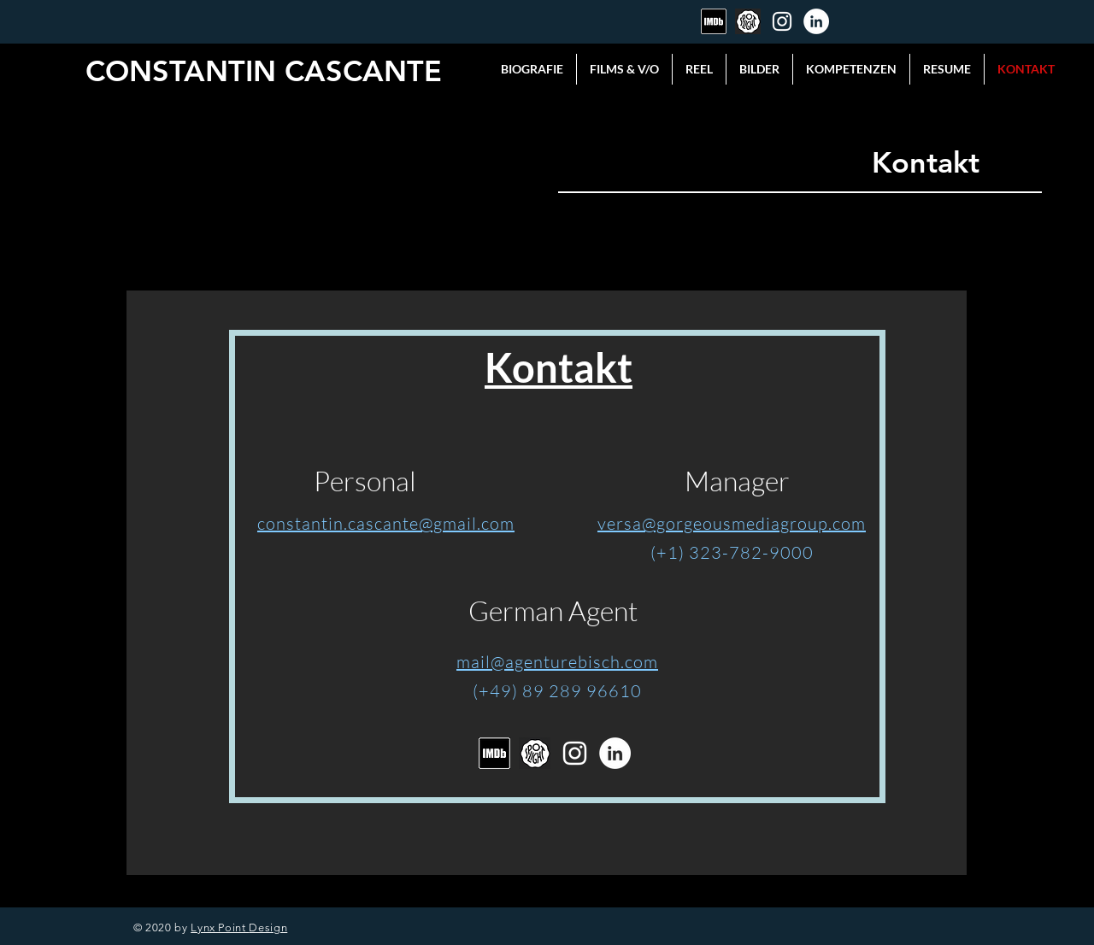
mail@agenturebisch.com (557, 661)
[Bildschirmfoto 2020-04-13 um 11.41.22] (713, 21)
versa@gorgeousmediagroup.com (731, 523)
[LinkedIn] (816, 21)
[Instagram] (782, 21)
